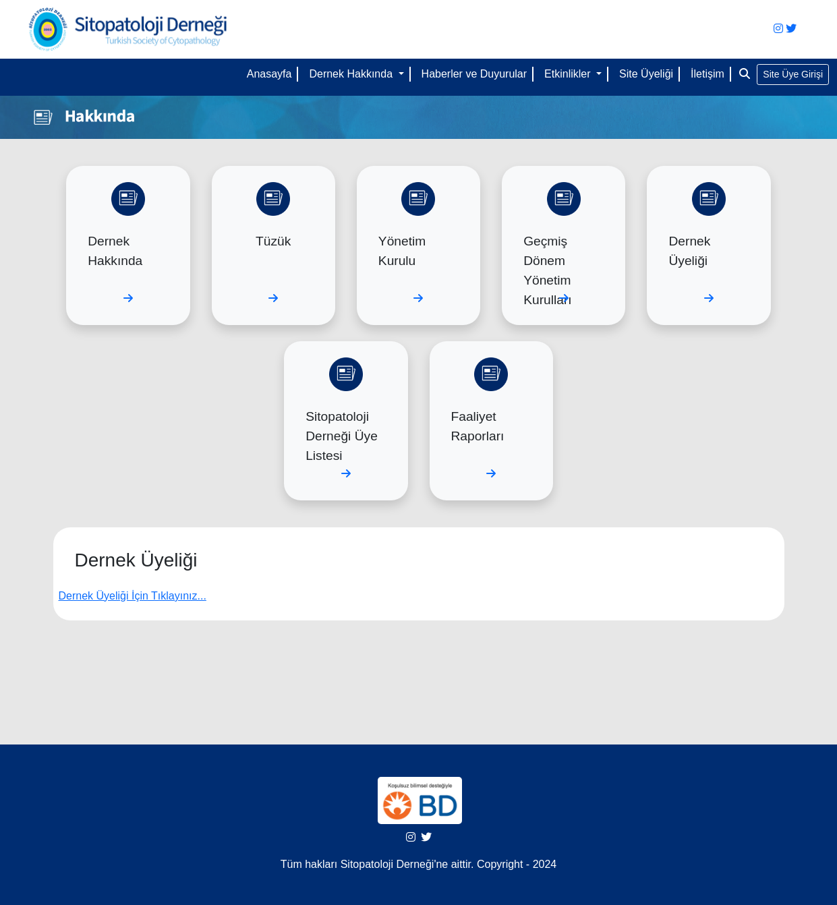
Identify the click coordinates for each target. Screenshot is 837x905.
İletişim (707, 74)
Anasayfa (269, 74)
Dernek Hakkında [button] (352, 74)
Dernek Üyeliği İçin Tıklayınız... (132, 596)
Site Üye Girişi (793, 74)
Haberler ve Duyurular (474, 74)
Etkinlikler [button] (569, 74)
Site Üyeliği (646, 74)
